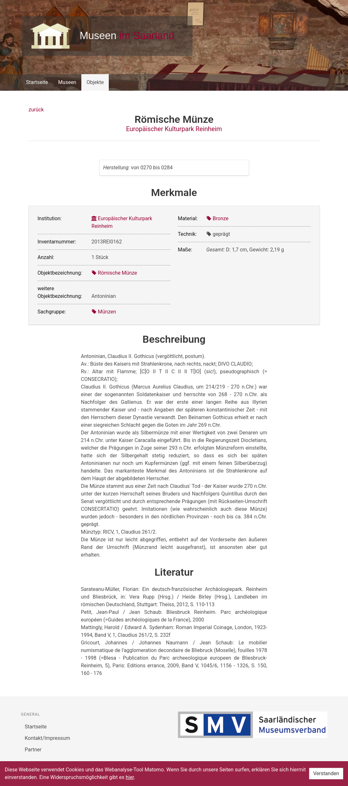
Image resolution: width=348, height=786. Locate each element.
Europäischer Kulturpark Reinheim (174, 129)
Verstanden (326, 773)
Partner (33, 750)
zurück (36, 110)
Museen (67, 82)
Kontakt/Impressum (47, 738)
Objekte (95, 82)
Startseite (37, 82)
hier (130, 777)
